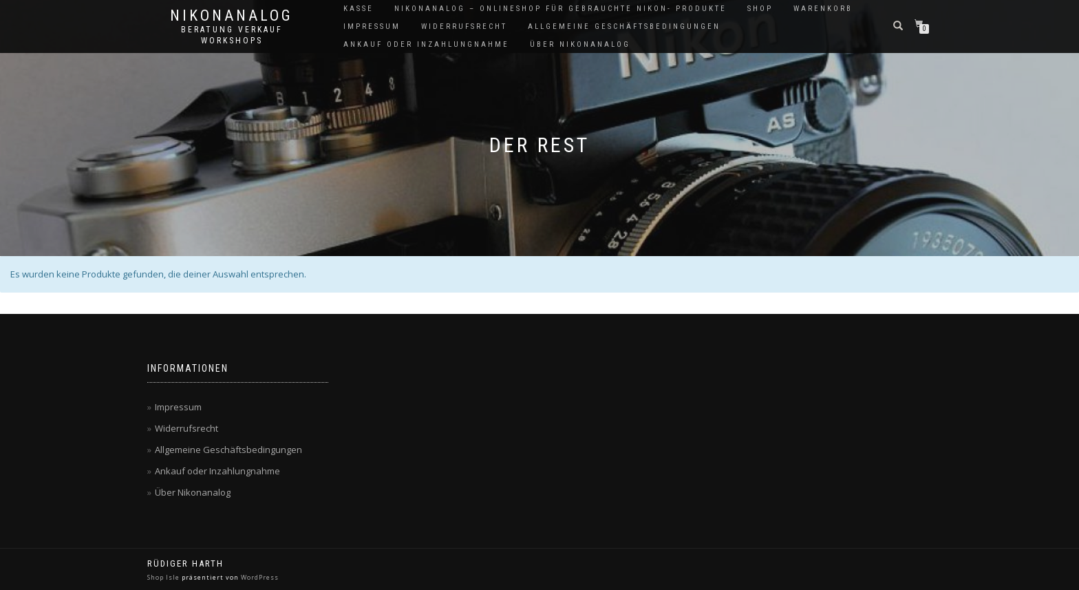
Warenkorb (823, 8)
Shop (760, 8)
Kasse (358, 8)
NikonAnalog (231, 16)
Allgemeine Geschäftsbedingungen (624, 26)
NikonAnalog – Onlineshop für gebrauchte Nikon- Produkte (560, 8)
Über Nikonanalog (580, 44)
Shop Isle (163, 577)
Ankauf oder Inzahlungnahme (426, 44)
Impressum (371, 26)
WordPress (260, 577)
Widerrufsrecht (464, 26)
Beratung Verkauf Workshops (232, 35)
